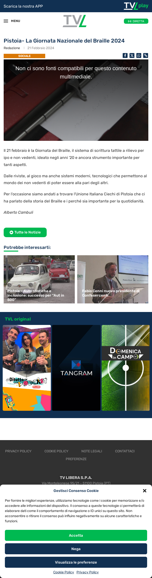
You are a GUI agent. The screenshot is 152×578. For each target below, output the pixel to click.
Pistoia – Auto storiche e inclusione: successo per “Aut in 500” (35, 295)
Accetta (76, 535)
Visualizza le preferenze (76, 562)
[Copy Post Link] (145, 55)
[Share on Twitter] (132, 55)
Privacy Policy (87, 572)
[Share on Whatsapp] (138, 55)
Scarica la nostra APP (23, 6)
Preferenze (76, 459)
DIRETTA (138, 21)
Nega (76, 549)
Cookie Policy (63, 572)
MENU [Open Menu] (13, 21)
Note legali (91, 451)
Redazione (12, 48)
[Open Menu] (6, 21)
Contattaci (125, 451)
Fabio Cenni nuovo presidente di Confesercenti (111, 293)
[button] (144, 490)
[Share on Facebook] (125, 55)
